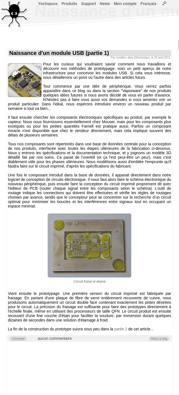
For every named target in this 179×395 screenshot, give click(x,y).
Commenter (18, 338)
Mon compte (125, 3)
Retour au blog (159, 338)
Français (149, 3)
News (105, 3)
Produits (69, 3)
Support (88, 3)
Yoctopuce (48, 3)
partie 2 (120, 329)
